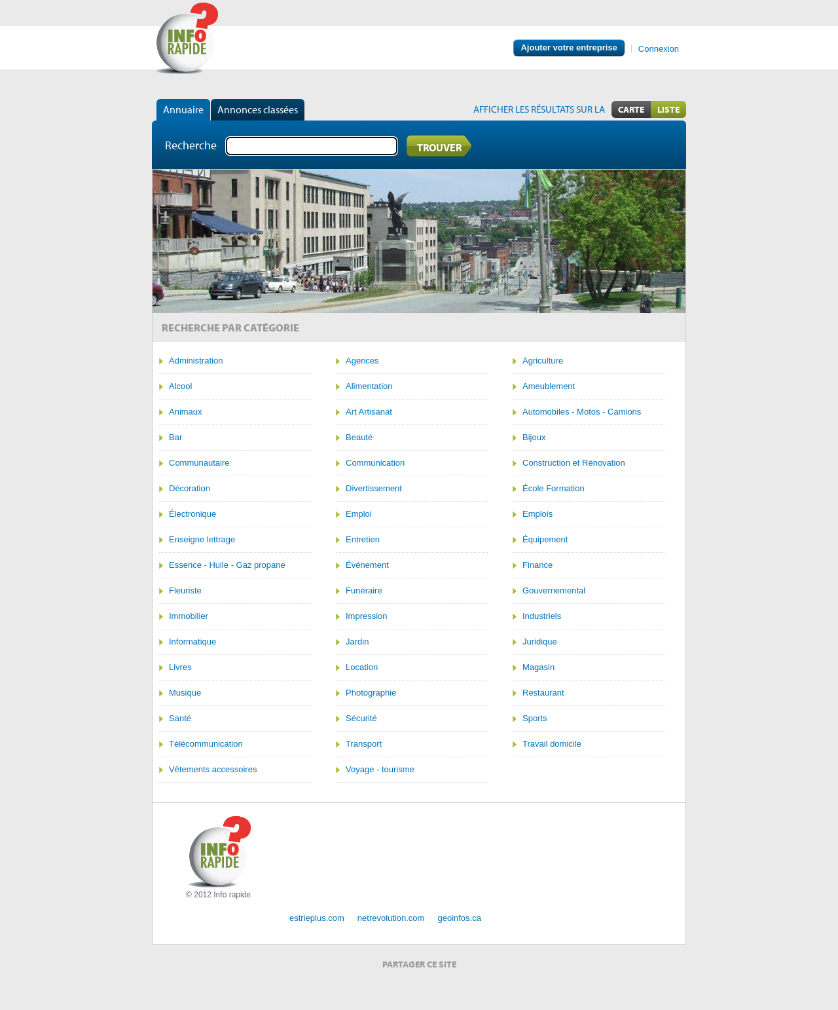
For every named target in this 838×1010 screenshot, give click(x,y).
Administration (196, 361)
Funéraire (364, 591)
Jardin (357, 642)
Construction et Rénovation (573, 463)
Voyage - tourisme (380, 770)
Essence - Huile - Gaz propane (227, 565)
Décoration (189, 489)
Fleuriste (185, 591)
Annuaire (183, 109)
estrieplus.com (316, 918)
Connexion (658, 49)
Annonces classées (257, 109)
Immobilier (188, 616)
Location (362, 667)
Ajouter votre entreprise (568, 47)
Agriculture (542, 361)
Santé (180, 718)
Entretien (363, 540)
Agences (362, 361)
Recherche (191, 145)
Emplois (537, 514)
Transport (364, 744)
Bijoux (533, 437)
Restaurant (543, 693)
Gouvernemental (553, 591)
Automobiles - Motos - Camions (581, 412)
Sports (534, 718)
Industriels (541, 616)
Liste (668, 109)
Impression (367, 616)
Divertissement (374, 489)
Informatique (192, 642)
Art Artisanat (369, 412)
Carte (631, 109)
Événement (367, 565)
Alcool (180, 386)
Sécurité (361, 718)
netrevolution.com (391, 918)
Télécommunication (206, 744)
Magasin (538, 667)
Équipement (545, 540)
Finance (537, 565)
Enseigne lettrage (202, 540)
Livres (180, 667)
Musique (185, 693)
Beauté (359, 437)
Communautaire (199, 463)
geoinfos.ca (459, 918)
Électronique (192, 514)
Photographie (371, 693)
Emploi (359, 514)
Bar (175, 437)
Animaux (185, 412)
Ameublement (548, 386)
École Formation (553, 489)
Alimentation (369, 386)
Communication (375, 463)
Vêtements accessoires (213, 770)
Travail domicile (551, 744)
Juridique (539, 642)
